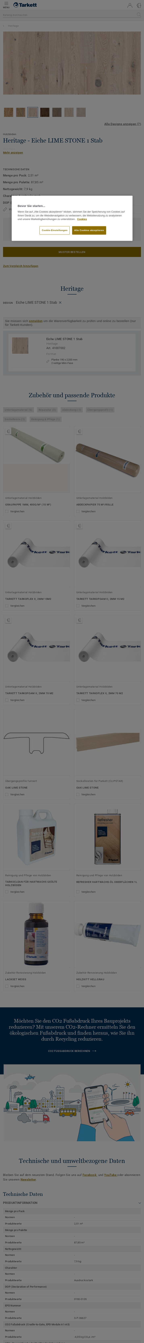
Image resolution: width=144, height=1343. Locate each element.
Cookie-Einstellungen (54, 230)
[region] (72, 218)
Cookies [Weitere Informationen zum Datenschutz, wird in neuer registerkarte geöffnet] (82, 219)
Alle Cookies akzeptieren (89, 230)
